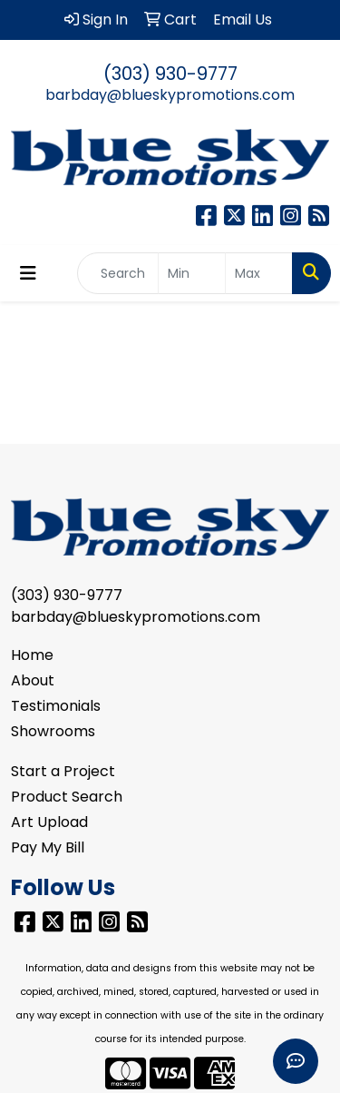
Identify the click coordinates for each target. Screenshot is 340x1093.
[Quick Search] (118, 273)
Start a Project (63, 771)
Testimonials (56, 705)
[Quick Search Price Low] (192, 273)
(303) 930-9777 (170, 73)
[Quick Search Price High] (259, 273)
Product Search (66, 796)
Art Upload (49, 822)
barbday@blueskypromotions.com (170, 94)
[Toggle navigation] (28, 273)
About (32, 680)
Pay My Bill (47, 847)
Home (32, 655)
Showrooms (53, 731)
